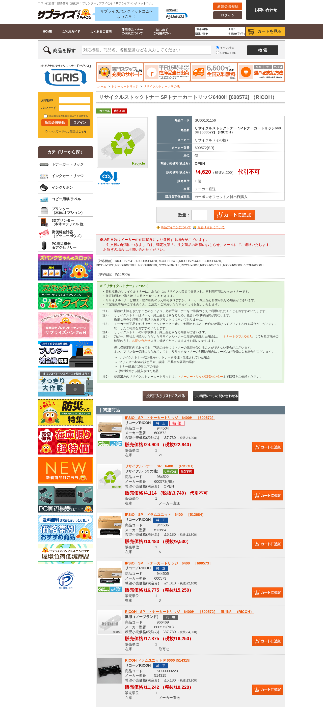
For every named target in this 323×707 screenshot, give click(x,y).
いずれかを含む (228, 53)
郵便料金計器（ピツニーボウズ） (68, 234)
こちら (82, 131)
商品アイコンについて (176, 227)
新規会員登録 (227, 6)
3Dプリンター (69, 222)
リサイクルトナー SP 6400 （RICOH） (160, 466)
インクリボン (62, 187)
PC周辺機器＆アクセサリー (64, 245)
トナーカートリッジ (125, 86)
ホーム (101, 86)
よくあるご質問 (101, 31)
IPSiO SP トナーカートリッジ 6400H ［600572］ (170, 418)
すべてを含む (227, 47)
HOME (47, 31)
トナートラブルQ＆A (237, 336)
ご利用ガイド (71, 31)
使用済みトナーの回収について (132, 31)
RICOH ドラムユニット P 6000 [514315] (157, 660)
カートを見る (269, 31)
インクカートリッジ (68, 176)
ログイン (228, 15)
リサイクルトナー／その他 (161, 86)
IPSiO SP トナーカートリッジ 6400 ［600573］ (168, 563)
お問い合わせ (265, 10)
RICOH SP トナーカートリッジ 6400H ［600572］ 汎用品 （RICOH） (189, 612)
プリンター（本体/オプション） (68, 211)
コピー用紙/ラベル (66, 199)
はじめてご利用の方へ (162, 31)
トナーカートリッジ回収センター (200, 376)
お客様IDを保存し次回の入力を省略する (66, 116)
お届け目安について (211, 227)
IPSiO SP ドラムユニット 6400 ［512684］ (165, 515)
